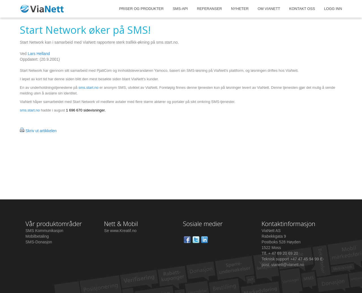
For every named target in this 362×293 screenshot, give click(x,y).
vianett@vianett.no (287, 264)
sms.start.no (88, 87)
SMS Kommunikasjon (44, 230)
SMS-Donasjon (38, 242)
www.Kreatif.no (123, 230)
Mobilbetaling (37, 236)
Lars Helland (39, 53)
